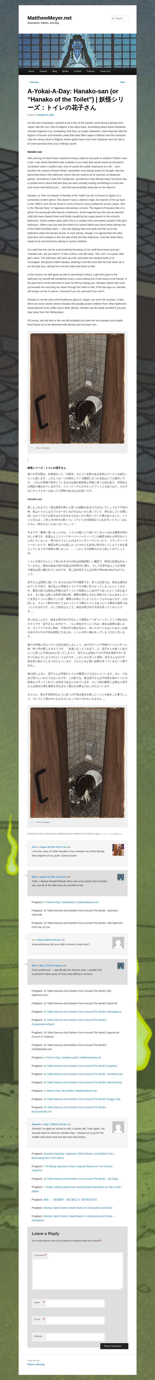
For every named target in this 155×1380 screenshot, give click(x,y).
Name (39, 1302)
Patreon (91, 71)
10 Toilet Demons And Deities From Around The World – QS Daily (81, 1178)
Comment (40, 1255)
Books (65, 71)
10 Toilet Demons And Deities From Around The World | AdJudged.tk (82, 1011)
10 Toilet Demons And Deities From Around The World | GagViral (80, 1065)
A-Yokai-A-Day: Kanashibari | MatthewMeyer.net (71, 902)
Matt (34, 877)
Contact (78, 71)
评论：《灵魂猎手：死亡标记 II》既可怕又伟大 (70, 1199)
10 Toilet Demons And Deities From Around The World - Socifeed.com (83, 1073)
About (31, 71)
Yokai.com (105, 71)
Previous (33, 82)
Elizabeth (36, 1124)
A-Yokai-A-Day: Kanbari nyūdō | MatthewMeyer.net (72, 1057)
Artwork (43, 71)
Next (123, 82)
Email (39, 1319)
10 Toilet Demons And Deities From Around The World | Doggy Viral (82, 1099)
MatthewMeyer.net (50, 18)
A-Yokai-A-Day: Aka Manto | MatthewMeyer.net (70, 1090)
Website (38, 1336)
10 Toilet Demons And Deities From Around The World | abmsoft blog (83, 1082)
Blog (54, 71)
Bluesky (41, 1364)
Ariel (34, 847)
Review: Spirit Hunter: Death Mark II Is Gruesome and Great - (78, 1207)
